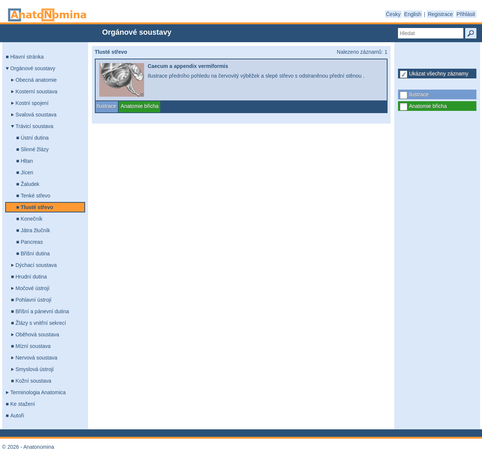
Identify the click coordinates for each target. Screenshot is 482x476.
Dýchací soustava (36, 265)
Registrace (440, 14)
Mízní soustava (33, 346)
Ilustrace (419, 94)
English (413, 14)
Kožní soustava (34, 381)
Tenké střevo (35, 196)
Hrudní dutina (31, 277)
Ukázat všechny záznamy (439, 74)
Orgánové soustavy (33, 68)
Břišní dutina (35, 253)
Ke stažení (22, 404)
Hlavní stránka (27, 57)
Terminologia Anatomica (38, 392)
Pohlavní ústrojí (34, 300)
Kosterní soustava (36, 91)
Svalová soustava (36, 115)
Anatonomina (47, 14)
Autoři (17, 416)
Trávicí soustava (34, 126)
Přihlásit (466, 14)
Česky (393, 14)
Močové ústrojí (33, 288)
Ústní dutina (35, 138)
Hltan (27, 161)
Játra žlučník (35, 230)
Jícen (27, 172)
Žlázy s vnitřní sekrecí (41, 323)
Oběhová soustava (37, 334)
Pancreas (32, 242)
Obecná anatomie (36, 80)
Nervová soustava (36, 358)
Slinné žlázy (35, 149)
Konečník (32, 219)
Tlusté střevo (37, 207)
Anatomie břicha (428, 106)
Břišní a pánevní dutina (42, 311)
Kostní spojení (32, 103)
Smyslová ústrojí (35, 369)
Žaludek (30, 184)
